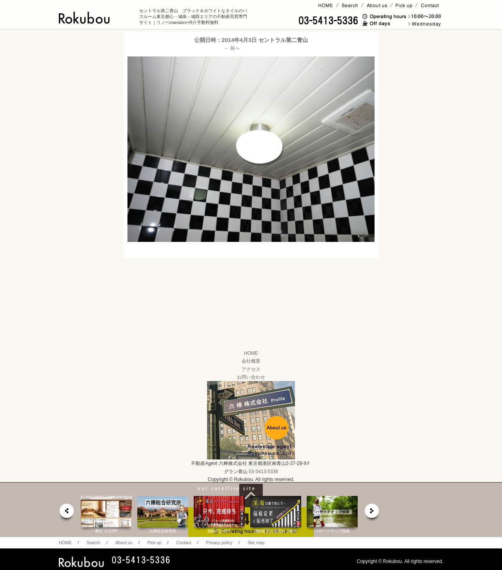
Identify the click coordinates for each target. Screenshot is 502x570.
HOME (251, 353)
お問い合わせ (251, 377)
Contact (183, 542)
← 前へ (232, 48)
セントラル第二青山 (283, 40)
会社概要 (251, 361)
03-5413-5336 (263, 471)
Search (93, 542)
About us (123, 542)
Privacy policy (219, 542)
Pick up (154, 542)
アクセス (251, 369)
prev (66, 513)
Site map (255, 542)
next (372, 513)
